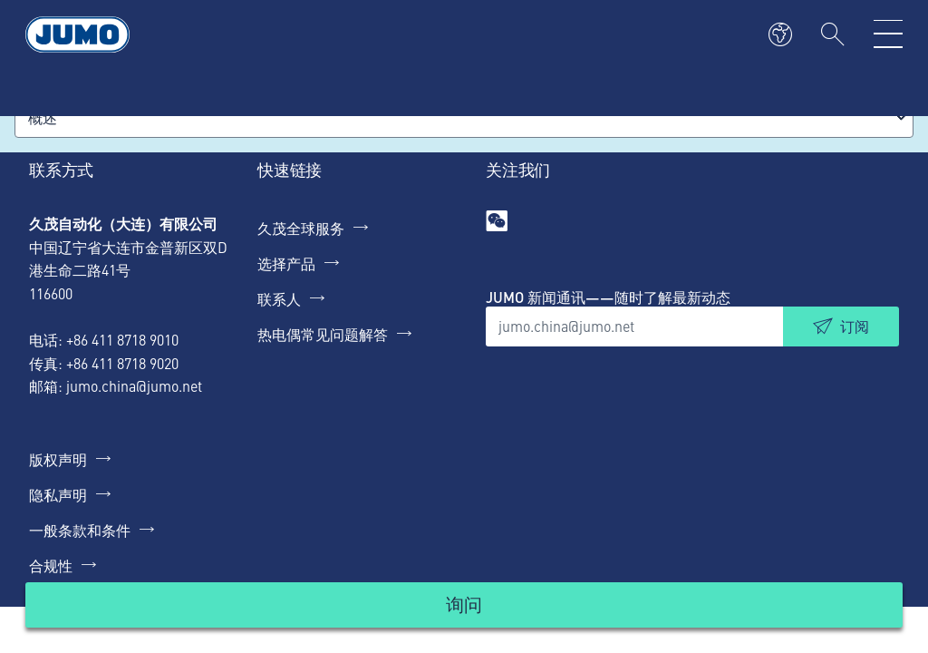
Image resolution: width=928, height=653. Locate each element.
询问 (464, 603)
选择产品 (286, 263)
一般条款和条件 (79, 530)
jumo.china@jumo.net (134, 385)
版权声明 (58, 459)
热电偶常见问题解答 (322, 334)
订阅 (854, 326)
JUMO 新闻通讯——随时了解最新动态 (608, 297)
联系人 (279, 298)
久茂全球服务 (300, 228)
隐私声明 (58, 494)
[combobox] (464, 117)
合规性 (50, 565)
